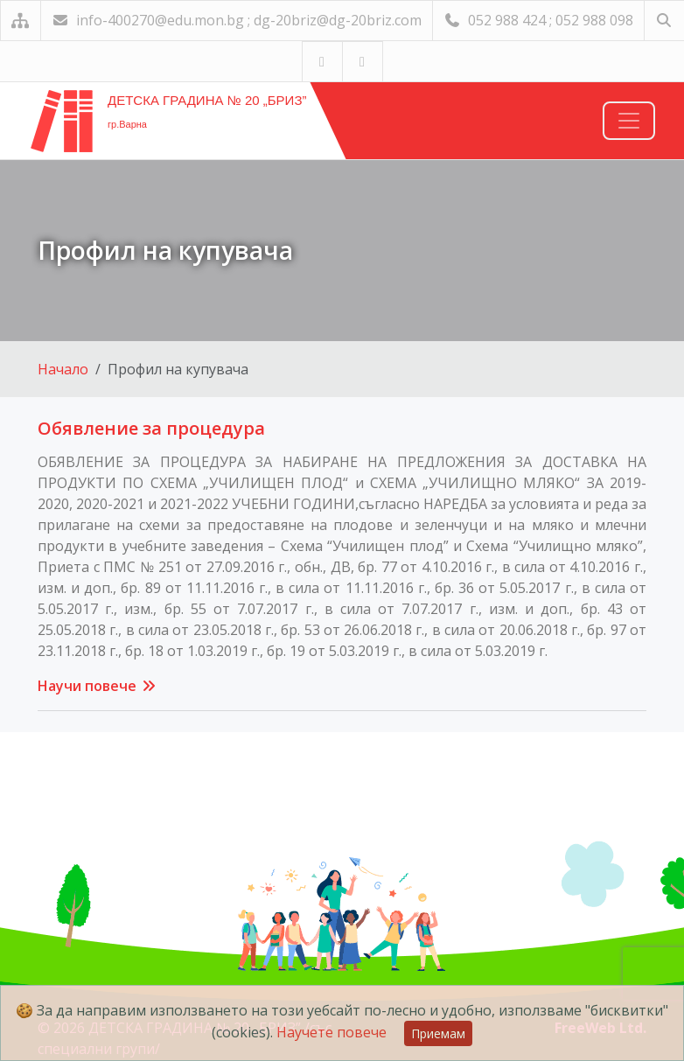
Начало (63, 369)
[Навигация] (628, 120)
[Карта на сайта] (20, 20)
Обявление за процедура (151, 428)
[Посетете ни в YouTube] (322, 61)
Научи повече (97, 685)
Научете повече (331, 1032)
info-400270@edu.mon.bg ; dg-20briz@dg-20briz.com (237, 20)
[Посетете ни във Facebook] (362, 61)
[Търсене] (664, 20)
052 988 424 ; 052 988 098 (538, 20)
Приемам (438, 1033)
